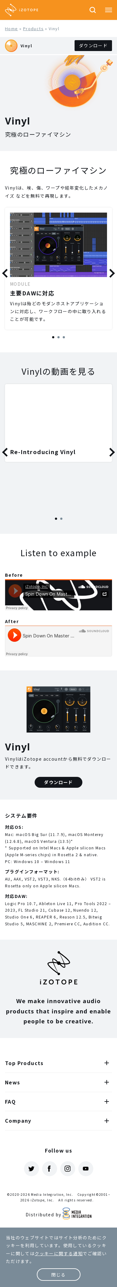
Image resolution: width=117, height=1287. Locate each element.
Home (11, 28)
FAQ (10, 1101)
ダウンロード (93, 45)
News (12, 1082)
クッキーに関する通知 (59, 1253)
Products (33, 28)
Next (110, 273)
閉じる (58, 1274)
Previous (6, 273)
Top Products (24, 1063)
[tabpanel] (58, 268)
